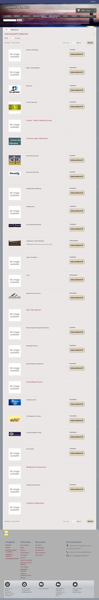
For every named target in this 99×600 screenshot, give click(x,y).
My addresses (39, 550)
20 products (73, 399)
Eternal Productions (32, 156)
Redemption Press (31, 346)
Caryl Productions (31, 102)
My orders (38, 545)
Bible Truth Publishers (33, 68)
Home (22, 547)
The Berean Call (31, 400)
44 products (73, 432)
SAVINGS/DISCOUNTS (12, 558)
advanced (19, 23)
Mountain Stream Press (33, 293)
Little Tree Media (31, 257)
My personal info (40, 552)
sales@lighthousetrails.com (81, 555)
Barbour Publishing (32, 50)
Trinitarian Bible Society (33, 432)
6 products (73, 363)
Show (6, 38)
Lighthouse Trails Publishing (35, 241)
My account (40, 542)
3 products (73, 188)
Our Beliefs (23, 555)
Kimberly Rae (30, 206)
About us (23, 557)
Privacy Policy (24, 552)
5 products (73, 102)
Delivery (22, 550)
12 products (73, 416)
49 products (73, 67)
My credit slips (39, 547)
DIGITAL (8, 547)
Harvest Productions (32, 172)
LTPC (27, 275)
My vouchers (39, 555)
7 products (73, 85)
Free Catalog (24, 567)
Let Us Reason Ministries (33, 224)
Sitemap (22, 578)
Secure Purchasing (26, 560)
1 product (72, 49)
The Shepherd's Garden (33, 416)
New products (24, 545)
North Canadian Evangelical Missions (37, 328)
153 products (73, 275)
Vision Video (30, 449)
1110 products (74, 240)
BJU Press (29, 86)
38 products (73, 293)
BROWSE (8, 545)
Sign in (93, 1)
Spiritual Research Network (34, 364)
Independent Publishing (33, 188)
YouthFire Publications (33, 485)
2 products (73, 484)
